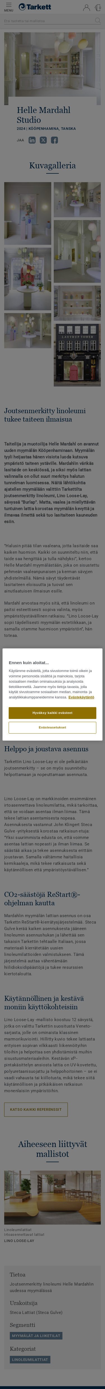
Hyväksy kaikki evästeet (52, 712)
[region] (52, 694)
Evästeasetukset (52, 727)
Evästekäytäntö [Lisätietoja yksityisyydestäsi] (81, 697)
